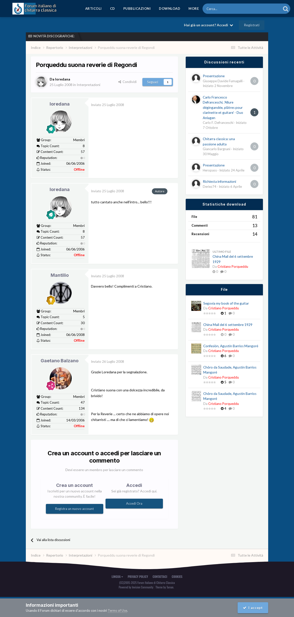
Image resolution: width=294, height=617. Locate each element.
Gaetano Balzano (59, 360)
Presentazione (214, 76)
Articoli (93, 9)
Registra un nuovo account (74, 509)
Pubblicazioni (137, 9)
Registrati (251, 25)
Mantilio (60, 275)
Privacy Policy (138, 576)
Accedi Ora (134, 503)
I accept (253, 607)
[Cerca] (228, 9)
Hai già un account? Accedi (208, 25)
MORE (193, 9)
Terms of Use (117, 610)
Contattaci (160, 576)
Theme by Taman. (164, 587)
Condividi (127, 82)
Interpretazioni (88, 84)
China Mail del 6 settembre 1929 (227, 325)
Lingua (117, 576)
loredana (60, 104)
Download (169, 9)
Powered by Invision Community (136, 587)
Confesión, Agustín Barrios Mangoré (230, 346)
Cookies (177, 576)
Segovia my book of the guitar (226, 303)
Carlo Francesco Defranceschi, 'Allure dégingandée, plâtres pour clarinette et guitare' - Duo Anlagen (223, 107)
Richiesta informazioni (219, 182)
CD (112, 9)
